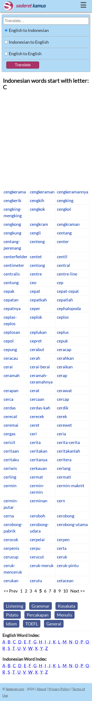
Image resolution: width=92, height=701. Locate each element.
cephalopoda (69, 308)
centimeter (14, 265)
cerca (8, 399)
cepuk (62, 340)
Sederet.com (15, 689)
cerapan (11, 390)
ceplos (63, 317)
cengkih (37, 200)
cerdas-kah (40, 407)
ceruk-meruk (42, 565)
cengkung (12, 232)
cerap (62, 375)
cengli (35, 232)
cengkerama (15, 191)
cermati (64, 476)
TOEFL (31, 623)
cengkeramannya (72, 191)
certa (61, 548)
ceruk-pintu (68, 565)
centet (36, 256)
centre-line (67, 273)
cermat (36, 476)
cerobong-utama (72, 524)
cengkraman (68, 224)
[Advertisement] (46, 139)
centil (62, 256)
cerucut (37, 556)
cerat (34, 390)
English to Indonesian (29, 30)
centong (37, 265)
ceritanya (38, 459)
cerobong (65, 515)
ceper (35, 308)
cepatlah (65, 299)
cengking (65, 200)
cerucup (11, 556)
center (63, 241)
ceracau (11, 358)
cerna (9, 515)
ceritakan (38, 451)
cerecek (37, 416)
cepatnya (12, 308)
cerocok (11, 539)
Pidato (12, 614)
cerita (35, 442)
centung (11, 282)
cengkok (37, 209)
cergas (10, 433)
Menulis (64, 614)
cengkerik (12, 200)
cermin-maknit (70, 485)
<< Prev (11, 590)
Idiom (11, 623)
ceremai (11, 425)
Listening (14, 606)
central (63, 265)
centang (64, 232)
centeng (37, 241)
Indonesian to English (29, 42)
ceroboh (37, 515)
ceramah (12, 375)
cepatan (11, 299)
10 (65, 590)
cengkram (39, 224)
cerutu (36, 580)
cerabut (37, 349)
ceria (61, 433)
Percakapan (38, 614)
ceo (33, 282)
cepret (36, 340)
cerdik (62, 407)
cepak (9, 291)
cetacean (65, 580)
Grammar (40, 606)
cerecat (10, 416)
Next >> (77, 590)
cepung (10, 349)
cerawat (64, 390)
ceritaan (11, 451)
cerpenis (11, 548)
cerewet (64, 425)
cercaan (37, 399)
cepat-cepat (68, 291)
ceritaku (11, 459)
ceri (33, 433)
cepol (9, 340)
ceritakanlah (68, 451)
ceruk (62, 556)
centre (36, 273)
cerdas (10, 407)
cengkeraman (42, 191)
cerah (35, 358)
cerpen (63, 539)
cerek (62, 416)
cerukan (11, 580)
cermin (10, 485)
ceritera (64, 459)
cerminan (38, 500)
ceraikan (65, 366)
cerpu (35, 548)
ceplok (36, 317)
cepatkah (38, 299)
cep (60, 282)
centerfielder (15, 256)
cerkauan (38, 468)
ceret (34, 425)
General (53, 623)
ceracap (64, 349)
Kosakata (66, 606)
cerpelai (37, 539)
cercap (63, 399)
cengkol (64, 209)
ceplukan (38, 332)
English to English (25, 53)
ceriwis (10, 468)
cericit (9, 442)
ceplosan (12, 332)
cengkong (12, 224)
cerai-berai (40, 366)
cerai (8, 366)
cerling (10, 476)
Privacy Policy (59, 689)
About (41, 689)
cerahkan (65, 358)
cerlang (63, 468)
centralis (12, 273)
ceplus (63, 332)
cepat (35, 291)
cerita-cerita (68, 442)
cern (61, 500)
